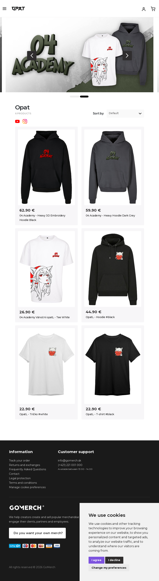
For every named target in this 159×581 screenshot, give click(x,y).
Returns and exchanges (24, 465)
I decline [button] (114, 560)
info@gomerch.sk (69, 460)
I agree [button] (96, 560)
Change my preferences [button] (109, 567)
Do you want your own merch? (38, 533)
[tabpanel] (79, 54)
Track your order (19, 460)
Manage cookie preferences (27, 487)
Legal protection (20, 478)
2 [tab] (84, 96)
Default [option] (114, 113)
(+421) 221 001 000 (70, 465)
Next (127, 55)
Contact (14, 473)
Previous (31, 55)
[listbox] (125, 113)
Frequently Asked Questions (27, 469)
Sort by (98, 113)
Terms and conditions (23, 482)
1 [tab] (74, 96)
